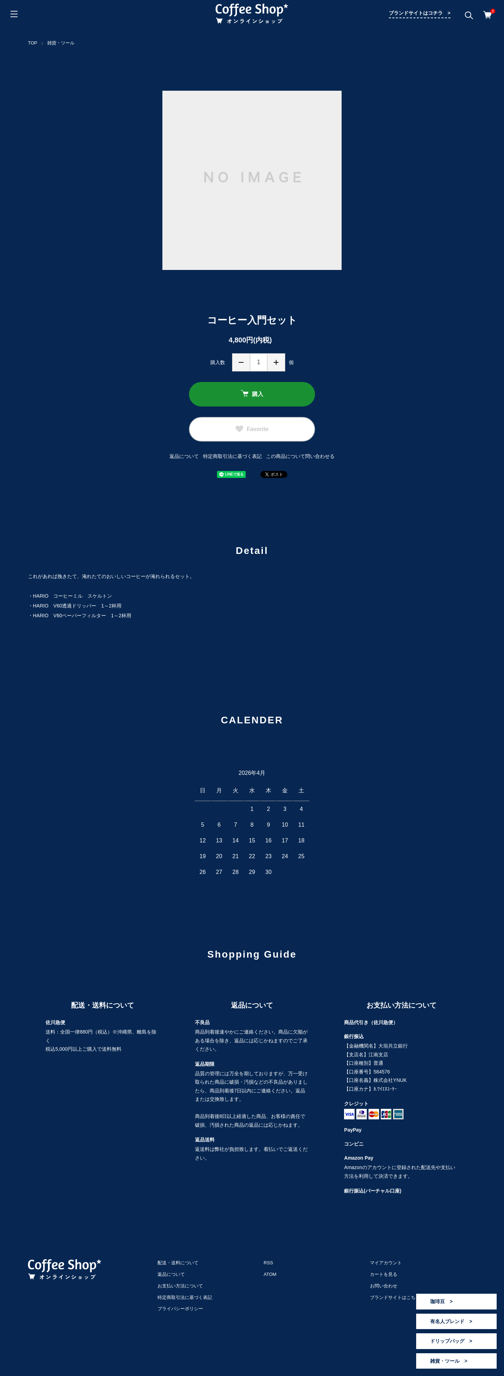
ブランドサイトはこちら (395, 1297)
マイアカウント (386, 1262)
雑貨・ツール (61, 43)
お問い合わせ (383, 1285)
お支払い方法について (180, 1285)
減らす (241, 362)
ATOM (270, 1274)
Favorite (252, 429)
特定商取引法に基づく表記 (232, 456)
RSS (268, 1262)
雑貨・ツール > (448, 1361)
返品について (184, 456)
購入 (252, 394)
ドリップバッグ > (451, 1341)
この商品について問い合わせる (300, 456)
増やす (276, 362)
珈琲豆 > (441, 1301)
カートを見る (383, 1274)
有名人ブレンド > (451, 1321)
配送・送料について (178, 1262)
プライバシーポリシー (180, 1308)
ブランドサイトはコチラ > (419, 13)
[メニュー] (14, 14)
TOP (32, 43)
